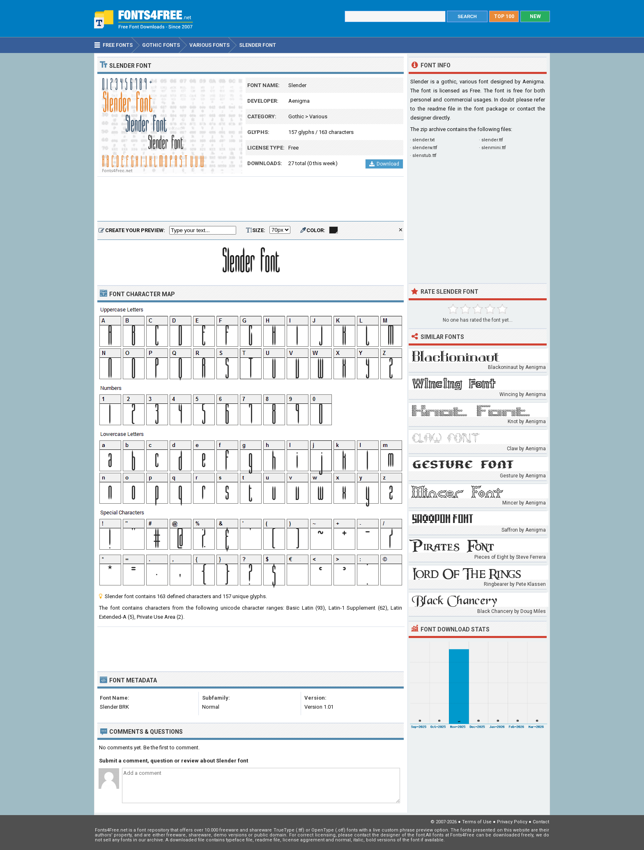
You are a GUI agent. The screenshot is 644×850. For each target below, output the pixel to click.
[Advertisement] (250, 199)
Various (318, 116)
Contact (541, 822)
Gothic (296, 116)
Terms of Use (477, 822)
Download (384, 164)
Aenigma (299, 101)
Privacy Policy (512, 822)
